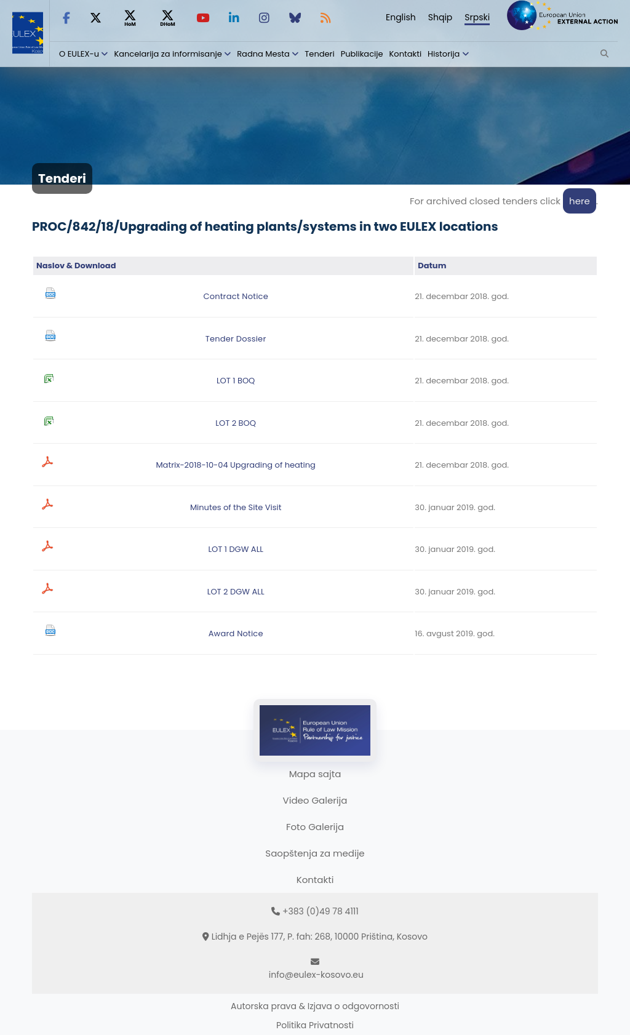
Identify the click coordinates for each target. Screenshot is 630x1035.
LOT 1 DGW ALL (235, 549)
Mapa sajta (315, 773)
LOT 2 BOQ (235, 423)
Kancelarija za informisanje (169, 54)
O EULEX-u (79, 54)
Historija (444, 54)
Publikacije (362, 54)
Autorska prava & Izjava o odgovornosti (315, 1006)
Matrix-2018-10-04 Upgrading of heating (235, 465)
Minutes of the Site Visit (236, 507)
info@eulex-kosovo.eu (316, 975)
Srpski (477, 17)
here (579, 200)
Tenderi (319, 54)
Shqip (440, 17)
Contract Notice (235, 296)
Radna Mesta (263, 54)
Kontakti (405, 54)
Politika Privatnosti (315, 1025)
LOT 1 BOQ (236, 380)
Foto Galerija (315, 826)
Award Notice (236, 633)
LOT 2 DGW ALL (236, 591)
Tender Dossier (235, 339)
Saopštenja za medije (314, 853)
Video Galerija (315, 800)
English (401, 17)
